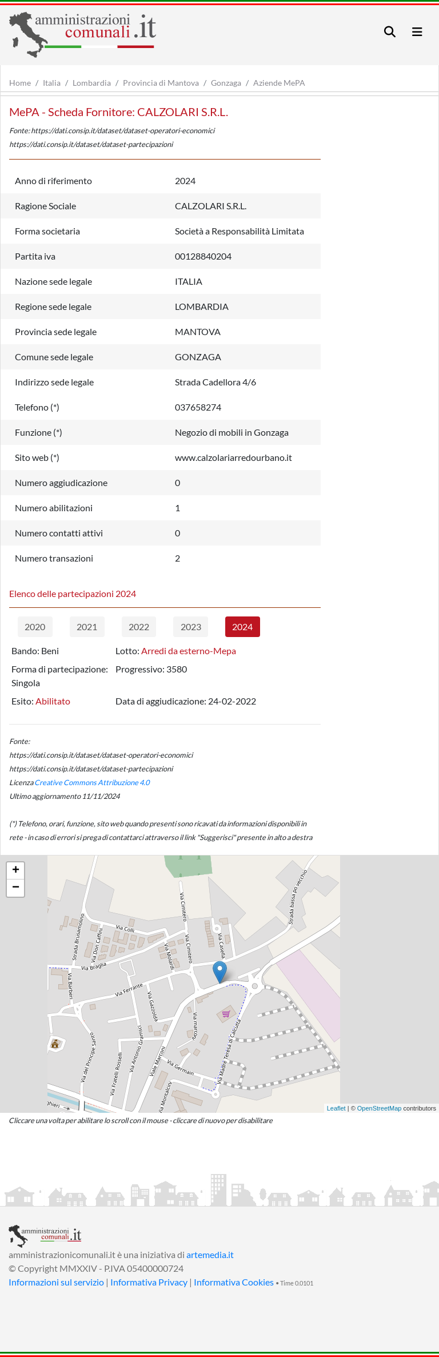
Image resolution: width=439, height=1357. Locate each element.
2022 (139, 626)
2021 (87, 626)
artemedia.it (210, 1254)
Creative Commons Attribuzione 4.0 (91, 782)
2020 (35, 626)
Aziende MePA (279, 82)
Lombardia (92, 82)
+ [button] (15, 871)
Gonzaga (226, 82)
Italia (52, 82)
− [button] (15, 888)
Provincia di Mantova (161, 82)
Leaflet (336, 1108)
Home (20, 82)
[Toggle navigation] (390, 32)
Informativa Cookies (234, 1281)
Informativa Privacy (148, 1281)
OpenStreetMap (379, 1108)
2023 (191, 626)
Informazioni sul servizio (56, 1281)
